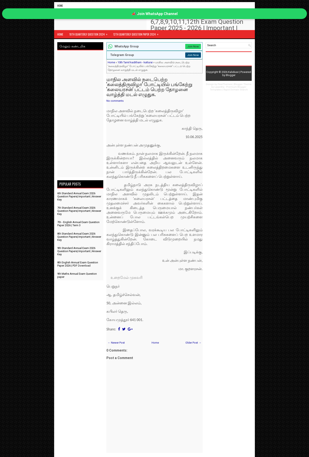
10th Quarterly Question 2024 (89, 33)
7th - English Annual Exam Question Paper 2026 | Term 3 (78, 224)
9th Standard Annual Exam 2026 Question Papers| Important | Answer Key (79, 251)
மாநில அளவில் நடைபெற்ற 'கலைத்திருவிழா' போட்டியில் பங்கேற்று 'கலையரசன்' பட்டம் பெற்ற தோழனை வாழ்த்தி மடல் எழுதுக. (149, 86)
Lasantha (219, 87)
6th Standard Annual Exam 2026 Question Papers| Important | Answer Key (79, 196)
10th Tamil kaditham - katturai (135, 62)
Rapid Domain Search (235, 89)
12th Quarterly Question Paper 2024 (137, 33)
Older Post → (193, 342)
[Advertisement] (80, 114)
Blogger (230, 75)
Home (60, 5)
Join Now (193, 46)
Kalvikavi (233, 72)
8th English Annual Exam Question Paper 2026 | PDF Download (77, 264)
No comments (115, 100)
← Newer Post (116, 342)
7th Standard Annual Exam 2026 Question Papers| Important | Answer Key (79, 211)
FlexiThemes (225, 84)
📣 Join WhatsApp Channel (155, 13)
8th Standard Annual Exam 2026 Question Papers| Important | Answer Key (79, 236)
